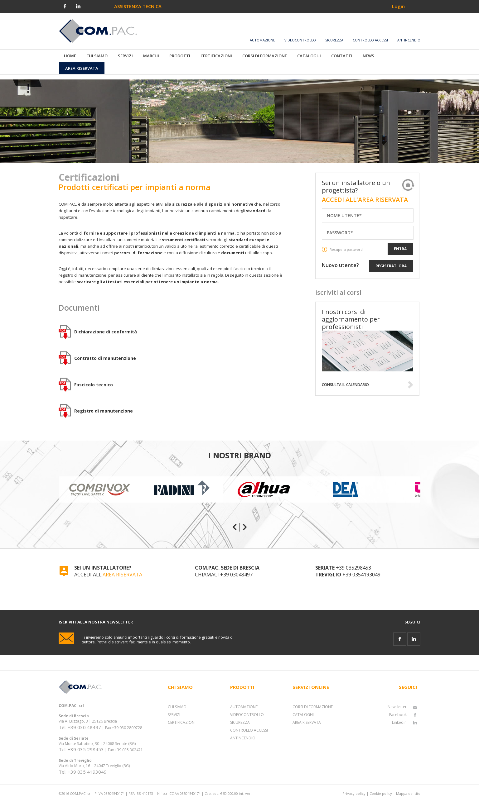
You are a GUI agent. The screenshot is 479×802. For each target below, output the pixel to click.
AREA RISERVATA (122, 574)
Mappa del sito (408, 793)
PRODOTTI (179, 56)
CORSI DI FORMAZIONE (313, 706)
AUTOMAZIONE (244, 706)
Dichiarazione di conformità (105, 332)
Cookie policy (381, 793)
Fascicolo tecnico (93, 385)
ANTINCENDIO (242, 738)
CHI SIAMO (177, 706)
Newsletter (402, 706)
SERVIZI (174, 714)
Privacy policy (353, 793)
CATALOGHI (303, 714)
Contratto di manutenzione (105, 358)
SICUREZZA (240, 722)
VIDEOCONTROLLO (247, 714)
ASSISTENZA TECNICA (138, 6)
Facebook (403, 714)
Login (398, 6)
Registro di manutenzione (103, 411)
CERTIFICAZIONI (182, 722)
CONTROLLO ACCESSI (249, 730)
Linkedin (404, 722)
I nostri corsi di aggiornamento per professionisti (351, 319)
